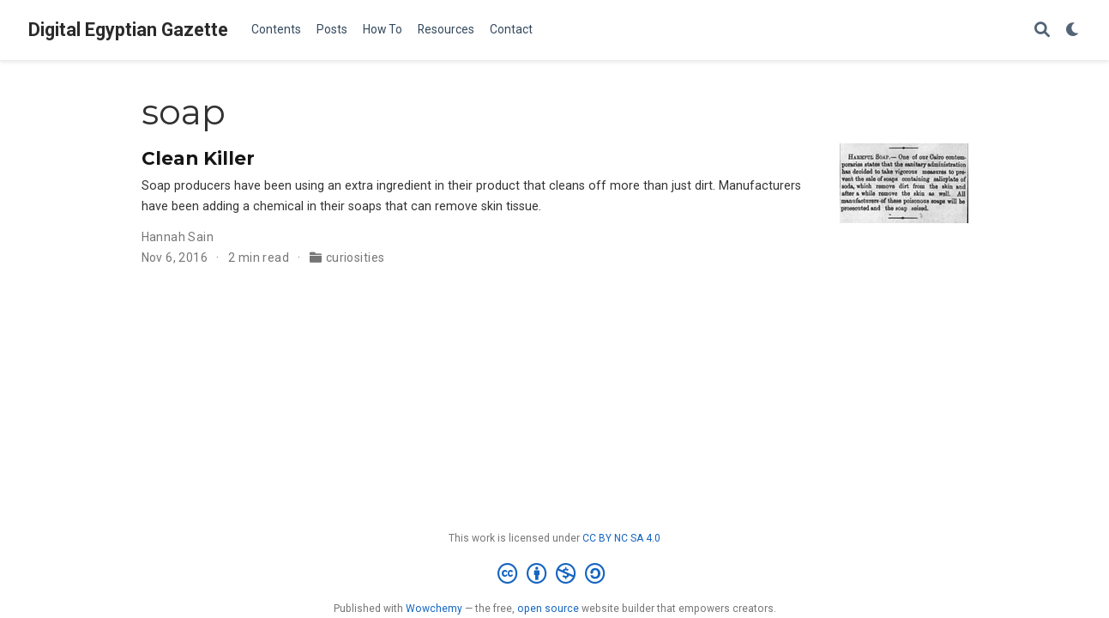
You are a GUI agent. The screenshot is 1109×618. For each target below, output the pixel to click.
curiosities (355, 257)
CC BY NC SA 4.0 (621, 538)
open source (548, 609)
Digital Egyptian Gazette (128, 29)
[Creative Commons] (554, 574)
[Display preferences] (1073, 30)
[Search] (1042, 30)
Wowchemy (434, 609)
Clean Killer (198, 158)
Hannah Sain (178, 237)
